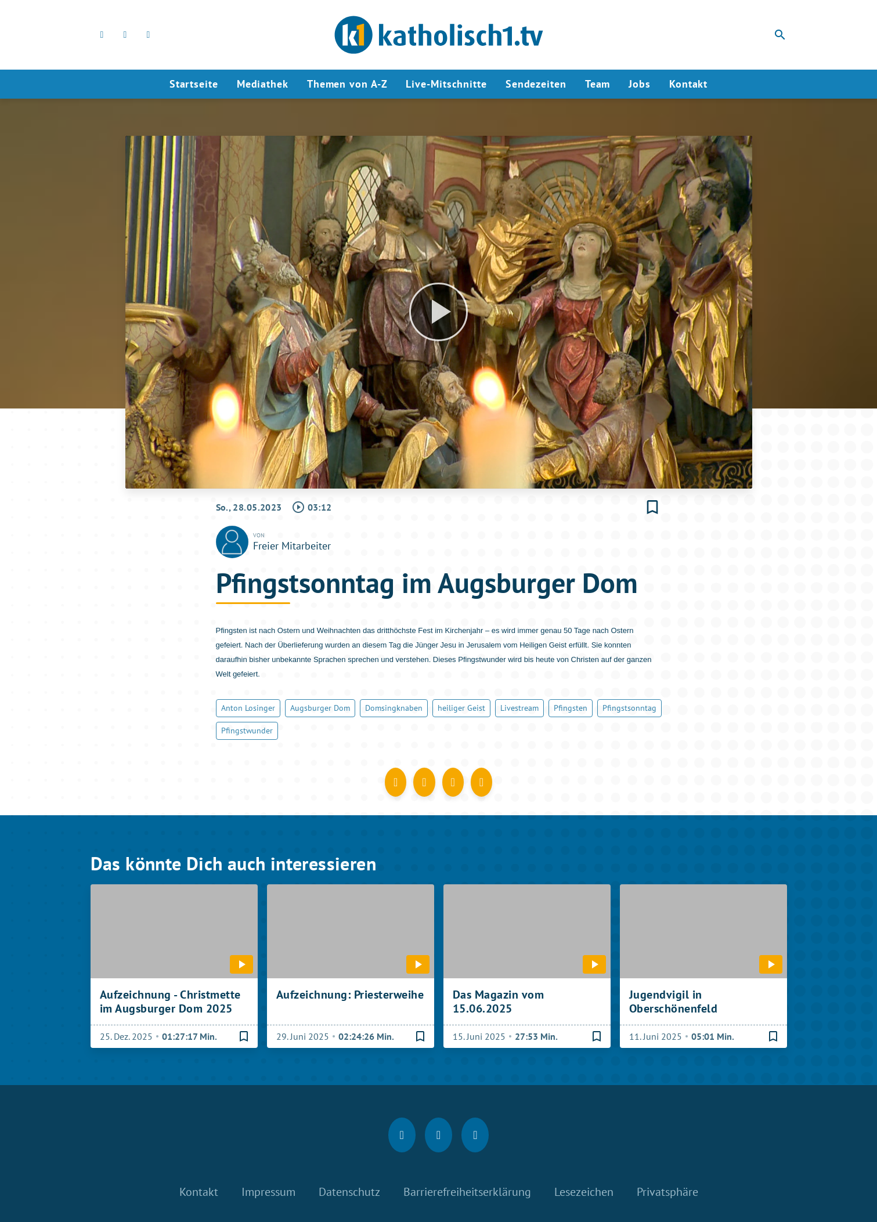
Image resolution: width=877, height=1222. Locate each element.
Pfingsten (570, 708)
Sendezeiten (536, 84)
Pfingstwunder (247, 730)
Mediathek (262, 84)
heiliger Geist (461, 708)
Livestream (519, 708)
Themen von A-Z (347, 84)
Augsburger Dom (320, 708)
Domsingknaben (394, 708)
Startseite (193, 84)
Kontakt (688, 84)
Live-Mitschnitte (446, 84)
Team (598, 84)
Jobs (640, 84)
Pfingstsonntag (629, 708)
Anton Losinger (248, 708)
